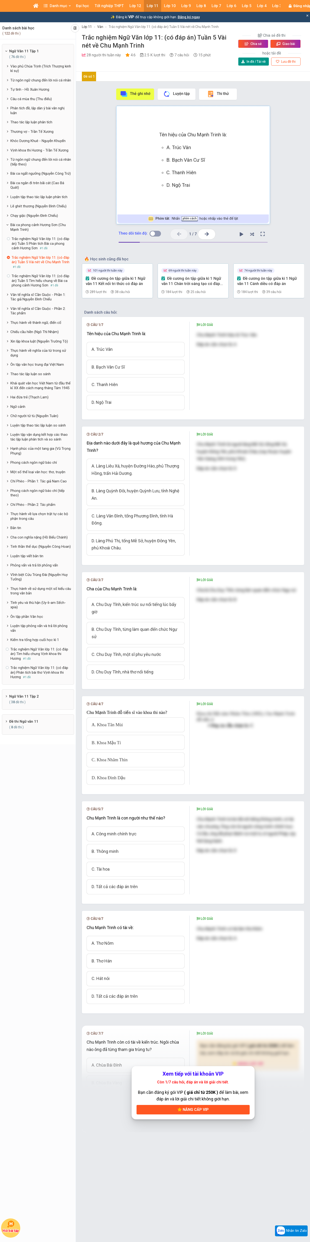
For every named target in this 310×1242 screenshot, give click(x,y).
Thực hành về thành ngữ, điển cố (35, 323)
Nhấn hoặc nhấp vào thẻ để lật (193, 219)
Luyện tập (176, 94)
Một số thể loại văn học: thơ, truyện (37, 472)
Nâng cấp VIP (193, 1109)
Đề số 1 (89, 76)
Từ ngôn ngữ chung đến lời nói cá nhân (40, 80)
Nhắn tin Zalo (291, 1231)
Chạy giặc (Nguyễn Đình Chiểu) (34, 216)
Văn (100, 27)
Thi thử (218, 94)
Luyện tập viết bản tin (26, 556)
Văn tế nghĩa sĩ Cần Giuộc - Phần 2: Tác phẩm (38, 311)
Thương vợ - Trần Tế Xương (31, 131)
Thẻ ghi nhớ (135, 94)
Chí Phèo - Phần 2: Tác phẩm (32, 505)
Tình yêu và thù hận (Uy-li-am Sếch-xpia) (38, 605)
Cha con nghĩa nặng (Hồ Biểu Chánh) (39, 537)
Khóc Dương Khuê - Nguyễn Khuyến (38, 141)
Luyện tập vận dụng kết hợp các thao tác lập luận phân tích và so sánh (39, 436)
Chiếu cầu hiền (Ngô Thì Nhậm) (34, 332)
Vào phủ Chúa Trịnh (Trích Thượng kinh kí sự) (40, 68)
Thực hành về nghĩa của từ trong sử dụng (38, 352)
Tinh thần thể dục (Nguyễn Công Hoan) (40, 546)
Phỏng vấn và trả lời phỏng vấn (34, 565)
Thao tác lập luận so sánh (30, 374)
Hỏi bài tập (11, 1226)
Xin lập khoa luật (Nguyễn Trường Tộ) (39, 341)
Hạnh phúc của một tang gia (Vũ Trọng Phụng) (40, 450)
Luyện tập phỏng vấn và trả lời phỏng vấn (38, 628)
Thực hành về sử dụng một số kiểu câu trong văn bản (40, 591)
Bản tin (15, 528)
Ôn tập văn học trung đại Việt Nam (37, 364)
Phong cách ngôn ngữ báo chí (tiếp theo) (37, 493)
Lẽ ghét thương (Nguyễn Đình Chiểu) (38, 206)
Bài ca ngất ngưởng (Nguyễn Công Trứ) (40, 173)
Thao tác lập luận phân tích (31, 122)
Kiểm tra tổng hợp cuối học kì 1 (34, 640)
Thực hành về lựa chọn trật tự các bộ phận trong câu (39, 516)
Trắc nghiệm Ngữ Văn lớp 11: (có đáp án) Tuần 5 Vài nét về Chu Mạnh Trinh (164, 27)
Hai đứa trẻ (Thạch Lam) (29, 397)
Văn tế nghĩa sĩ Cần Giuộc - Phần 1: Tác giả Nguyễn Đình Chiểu (38, 297)
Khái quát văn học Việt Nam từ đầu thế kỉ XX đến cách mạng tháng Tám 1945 (40, 385)
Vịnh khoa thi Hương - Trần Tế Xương (39, 150)
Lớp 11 (87, 27)
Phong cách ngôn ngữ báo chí (33, 462)
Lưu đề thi (286, 61)
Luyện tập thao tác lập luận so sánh (38, 425)
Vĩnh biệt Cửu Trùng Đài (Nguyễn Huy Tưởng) (39, 577)
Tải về (253, 61)
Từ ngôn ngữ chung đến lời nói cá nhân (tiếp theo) (40, 161)
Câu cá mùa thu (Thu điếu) (31, 99)
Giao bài (285, 44)
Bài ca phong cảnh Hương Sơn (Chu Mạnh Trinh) (38, 227)
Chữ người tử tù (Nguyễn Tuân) (34, 416)
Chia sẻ (253, 44)
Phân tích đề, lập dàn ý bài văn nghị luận (37, 110)
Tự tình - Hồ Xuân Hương (29, 89)
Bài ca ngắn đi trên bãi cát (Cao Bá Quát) (37, 185)
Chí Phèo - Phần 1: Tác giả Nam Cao (38, 481)
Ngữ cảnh (17, 407)
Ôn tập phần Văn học (26, 616)
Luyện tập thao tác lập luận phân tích (38, 197)
